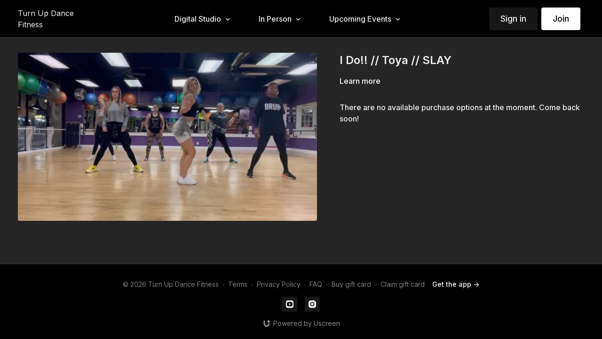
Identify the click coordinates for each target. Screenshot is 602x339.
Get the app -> (455, 284)
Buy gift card (351, 284)
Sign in (513, 19)
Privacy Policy (279, 284)
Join (561, 19)
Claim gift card (402, 284)
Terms (237, 284)
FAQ (315, 284)
